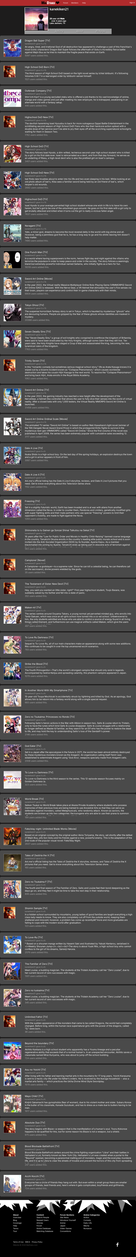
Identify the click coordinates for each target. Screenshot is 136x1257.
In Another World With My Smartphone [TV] (49, 690)
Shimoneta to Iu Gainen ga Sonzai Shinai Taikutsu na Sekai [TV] (59, 530)
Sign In (132, 3)
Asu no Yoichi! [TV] (35, 1069)
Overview (17, 1217)
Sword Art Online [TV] (37, 390)
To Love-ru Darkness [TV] (39, 772)
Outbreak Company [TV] (38, 90)
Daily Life (88, 1223)
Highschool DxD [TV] (36, 199)
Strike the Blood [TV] (36, 664)
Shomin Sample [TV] (36, 908)
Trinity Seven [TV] (35, 360)
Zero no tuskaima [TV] (37, 990)
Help (84, 3)
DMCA (27, 1242)
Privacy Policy (37, 1242)
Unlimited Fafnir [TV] (36, 1017)
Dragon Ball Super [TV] (37, 40)
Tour (15, 1231)
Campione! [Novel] (35, 560)
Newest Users (42, 1220)
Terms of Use (18, 1242)
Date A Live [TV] (34, 448)
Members (74, 3)
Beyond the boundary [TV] (39, 1043)
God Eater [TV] (33, 746)
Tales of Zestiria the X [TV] (39, 855)
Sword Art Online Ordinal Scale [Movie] (46, 419)
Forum (65, 3)
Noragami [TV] (33, 225)
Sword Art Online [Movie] (38, 278)
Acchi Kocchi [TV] (34, 1176)
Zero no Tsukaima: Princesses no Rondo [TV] (50, 716)
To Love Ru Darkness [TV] (39, 637)
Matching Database (45, 1231)
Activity (59, 31)
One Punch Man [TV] (36, 252)
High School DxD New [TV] (39, 172)
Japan (62, 1226)
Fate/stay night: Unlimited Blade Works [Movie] (50, 829)
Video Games (66, 1228)
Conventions (65, 1231)
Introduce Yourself (68, 1220)
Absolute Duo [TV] (35, 1122)
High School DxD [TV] (37, 146)
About (79, 31)
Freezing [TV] (32, 501)
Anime (62, 1223)
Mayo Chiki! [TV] (34, 1096)
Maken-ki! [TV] (33, 607)
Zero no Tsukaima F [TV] (38, 881)
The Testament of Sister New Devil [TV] (46, 584)
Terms (15, 1228)
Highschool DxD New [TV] (39, 117)
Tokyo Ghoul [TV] (34, 305)
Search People (43, 1217)
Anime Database (44, 1228)
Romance (88, 1228)
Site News (64, 1217)
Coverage (17, 1223)
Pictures (100, 31)
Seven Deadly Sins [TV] (38, 331)
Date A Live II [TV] (35, 474)
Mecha (86, 1226)
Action (86, 1217)
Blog (15, 1220)
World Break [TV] (34, 799)
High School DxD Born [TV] (39, 67)
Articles (40, 1223)
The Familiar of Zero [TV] (38, 964)
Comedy (87, 1220)
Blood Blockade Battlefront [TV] (42, 1146)
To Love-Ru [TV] (34, 937)
